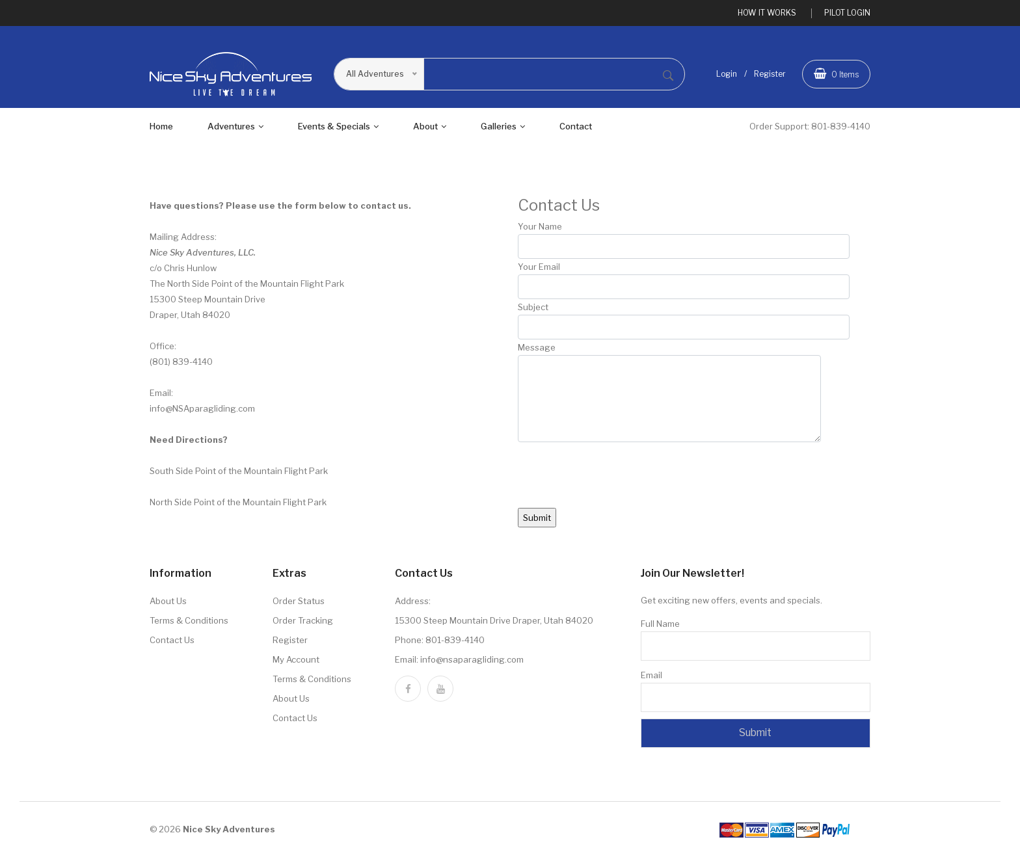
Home (161, 128)
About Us (168, 603)
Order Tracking (303, 622)
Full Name (660, 625)
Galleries (503, 128)
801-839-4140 (840, 128)
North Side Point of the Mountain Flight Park (238, 504)
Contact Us (172, 642)
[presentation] (617, 484)
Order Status (299, 603)
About (429, 128)
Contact (575, 128)
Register (770, 74)
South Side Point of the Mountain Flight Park (239, 473)
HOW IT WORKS (767, 13)
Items (836, 74)
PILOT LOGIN (847, 13)
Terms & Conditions (189, 622)
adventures (235, 128)
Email (651, 677)
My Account (296, 661)
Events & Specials (338, 128)
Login (726, 74)
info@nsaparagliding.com (472, 661)
